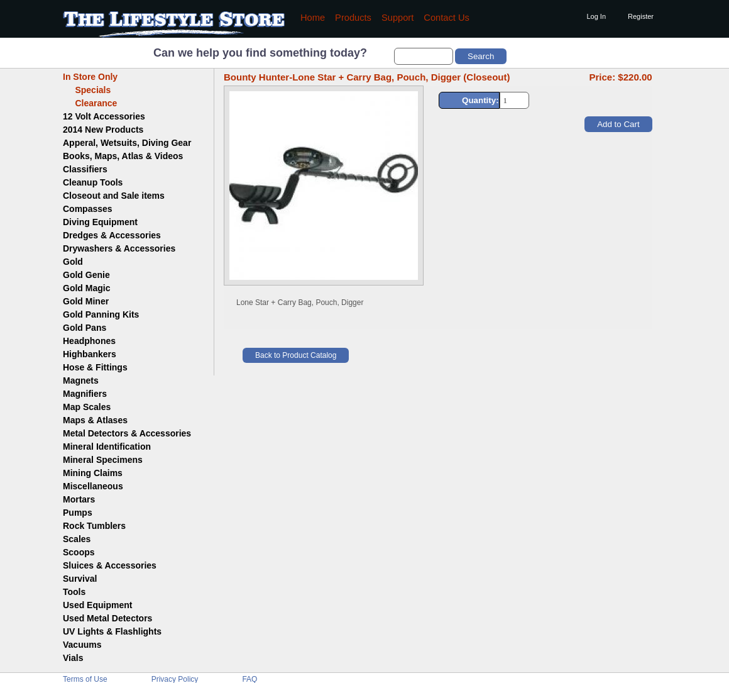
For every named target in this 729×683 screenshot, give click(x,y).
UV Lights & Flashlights (112, 631)
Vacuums (82, 645)
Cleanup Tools (93, 182)
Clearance (90, 103)
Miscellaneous (93, 486)
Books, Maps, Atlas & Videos (123, 156)
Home (312, 18)
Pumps (77, 513)
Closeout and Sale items (114, 196)
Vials (73, 658)
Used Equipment (97, 605)
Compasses (87, 209)
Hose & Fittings (95, 367)
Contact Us (446, 18)
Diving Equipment (100, 222)
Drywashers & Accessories (119, 248)
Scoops (79, 552)
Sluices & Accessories (109, 565)
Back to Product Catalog (295, 355)
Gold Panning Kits (101, 314)
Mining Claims (93, 473)
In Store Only (90, 77)
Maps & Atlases (95, 420)
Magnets (81, 380)
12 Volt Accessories (104, 116)
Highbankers (89, 354)
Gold (73, 262)
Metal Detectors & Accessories (127, 433)
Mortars (79, 499)
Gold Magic (86, 288)
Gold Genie (86, 275)
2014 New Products (103, 130)
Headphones (89, 341)
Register (641, 16)
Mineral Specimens (103, 460)
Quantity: (480, 100)
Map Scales (87, 407)
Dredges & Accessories (112, 235)
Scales (76, 539)
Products (353, 18)
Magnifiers (85, 394)
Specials (87, 90)
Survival (80, 579)
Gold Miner (86, 301)
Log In (596, 16)
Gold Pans (84, 328)
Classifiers (85, 169)
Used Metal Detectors (107, 618)
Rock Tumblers (94, 526)
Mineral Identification (107, 446)
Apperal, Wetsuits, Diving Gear (127, 143)
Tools (74, 592)
